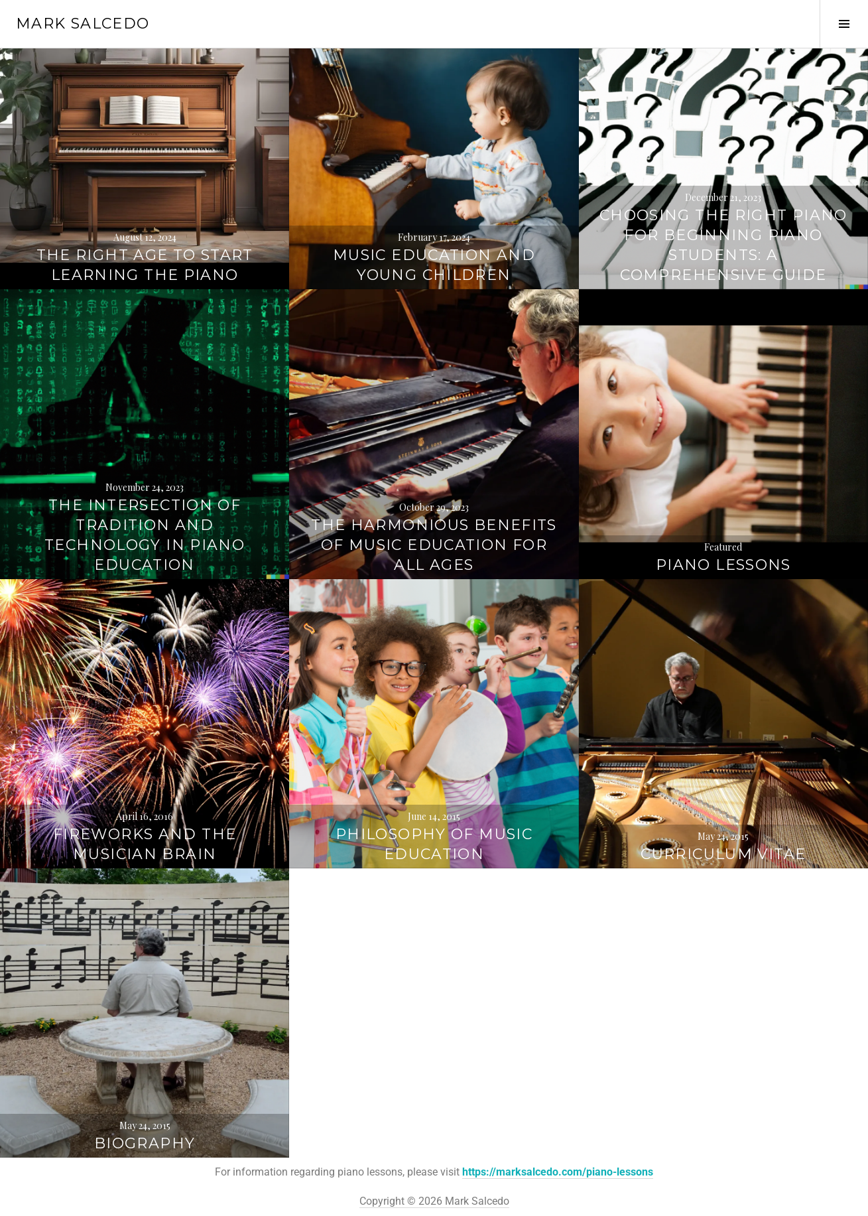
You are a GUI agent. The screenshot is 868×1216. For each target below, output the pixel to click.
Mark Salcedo (83, 24)
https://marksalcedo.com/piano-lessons (557, 1172)
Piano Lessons (723, 565)
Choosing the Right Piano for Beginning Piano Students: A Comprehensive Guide (723, 245)
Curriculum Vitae (723, 854)
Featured (723, 547)
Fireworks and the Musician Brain (144, 844)
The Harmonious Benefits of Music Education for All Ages (434, 545)
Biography (144, 1143)
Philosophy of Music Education (434, 844)
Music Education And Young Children (434, 265)
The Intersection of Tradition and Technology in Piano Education (144, 535)
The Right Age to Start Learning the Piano (144, 265)
